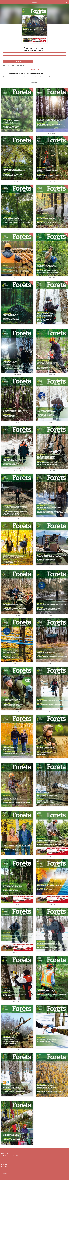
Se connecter (18, 61)
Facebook (5, 1166)
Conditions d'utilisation (9, 1158)
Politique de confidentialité (10, 1156)
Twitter (4, 1165)
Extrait (34, 54)
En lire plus (34, 82)
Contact (4, 1154)
